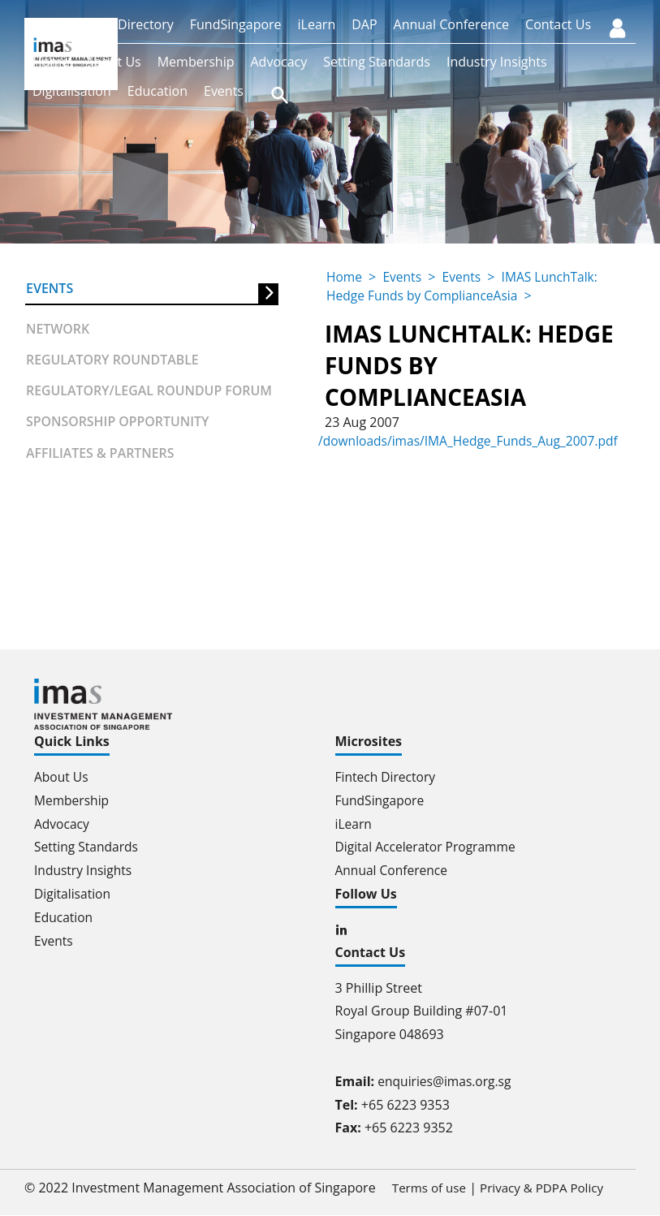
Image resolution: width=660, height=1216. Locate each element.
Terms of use (420, 1188)
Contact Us (558, 24)
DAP (364, 24)
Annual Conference (452, 24)
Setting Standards (376, 62)
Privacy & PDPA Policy (537, 1188)
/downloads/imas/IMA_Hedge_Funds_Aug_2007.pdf (472, 441)
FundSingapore (236, 24)
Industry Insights (496, 62)
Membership (196, 62)
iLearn (317, 24)
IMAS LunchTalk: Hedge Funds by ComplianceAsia (464, 286)
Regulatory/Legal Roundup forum (150, 391)
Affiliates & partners (100, 454)
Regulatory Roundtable (113, 360)
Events (224, 91)
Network (58, 329)
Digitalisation (71, 91)
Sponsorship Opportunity (118, 423)
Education (157, 91)
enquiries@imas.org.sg (446, 1082)
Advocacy (278, 62)
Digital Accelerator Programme (428, 847)
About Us (113, 62)
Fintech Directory (122, 24)
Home (50, 62)
